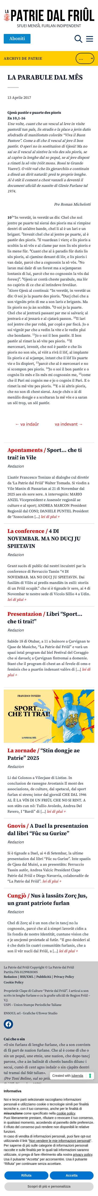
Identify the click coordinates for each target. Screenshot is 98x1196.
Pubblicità (43, 977)
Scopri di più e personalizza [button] (48, 1186)
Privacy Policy (64, 977)
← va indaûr (27, 424)
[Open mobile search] (78, 39)
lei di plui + (50, 516)
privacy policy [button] (82, 1154)
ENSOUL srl (12, 1013)
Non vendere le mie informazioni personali (59, 1141)
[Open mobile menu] (89, 39)
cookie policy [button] (66, 1113)
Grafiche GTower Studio (40, 1013)
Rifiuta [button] (26, 1175)
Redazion (10, 977)
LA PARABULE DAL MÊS (45, 77)
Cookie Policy (14, 982)
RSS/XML (27, 977)
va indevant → (69, 424)
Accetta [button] (72, 1175)
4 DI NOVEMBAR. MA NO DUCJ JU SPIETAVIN (44, 539)
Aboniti (17, 39)
